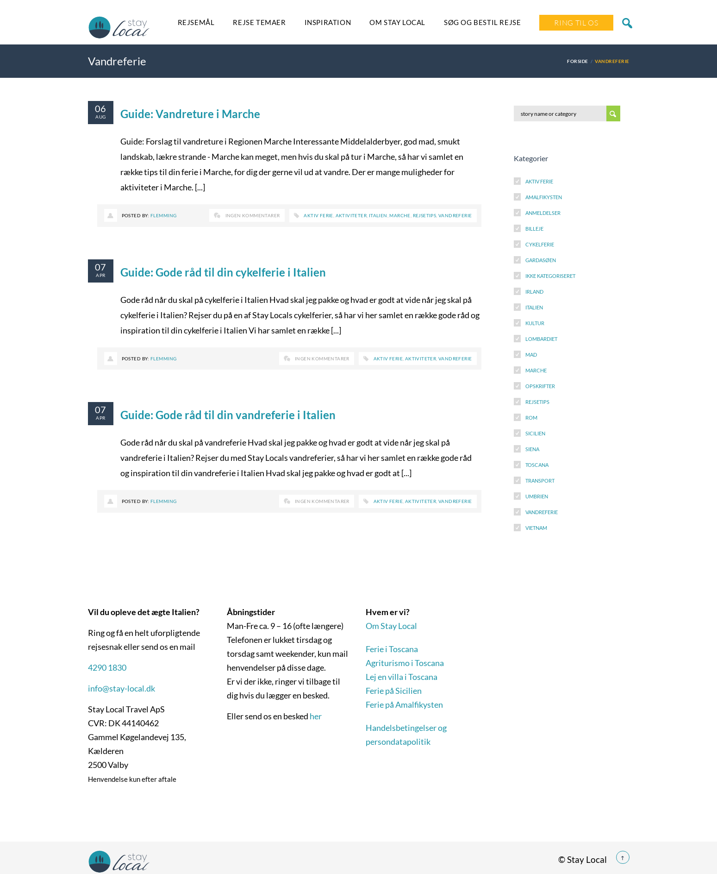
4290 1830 (107, 667)
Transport (540, 481)
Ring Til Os (576, 22)
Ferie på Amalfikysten (404, 704)
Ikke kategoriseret (550, 276)
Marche (399, 215)
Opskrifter (540, 386)
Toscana (537, 465)
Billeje (534, 229)
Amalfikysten (543, 197)
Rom (531, 418)
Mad (531, 355)
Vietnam (536, 528)
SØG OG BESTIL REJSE (482, 22)
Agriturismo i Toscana (405, 663)
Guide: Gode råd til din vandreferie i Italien (228, 414)
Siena (532, 449)
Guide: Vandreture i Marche (190, 113)
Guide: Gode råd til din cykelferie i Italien (223, 272)
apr (100, 275)
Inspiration (328, 22)
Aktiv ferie (318, 215)
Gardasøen (540, 260)
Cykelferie (539, 244)
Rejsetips (424, 215)
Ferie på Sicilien (394, 690)
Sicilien (535, 433)
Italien (378, 215)
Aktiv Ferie (539, 181)
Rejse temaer (259, 22)
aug (100, 116)
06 (101, 108)
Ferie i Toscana (392, 649)
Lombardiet (541, 339)
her (316, 716)
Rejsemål (196, 22)
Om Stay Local (397, 22)
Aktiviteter (351, 215)
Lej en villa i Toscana (401, 677)
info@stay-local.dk (121, 688)
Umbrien (536, 496)
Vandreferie (455, 215)
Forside (577, 61)
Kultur (534, 323)
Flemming (163, 215)
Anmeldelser (543, 213)
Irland (534, 292)
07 (101, 267)
